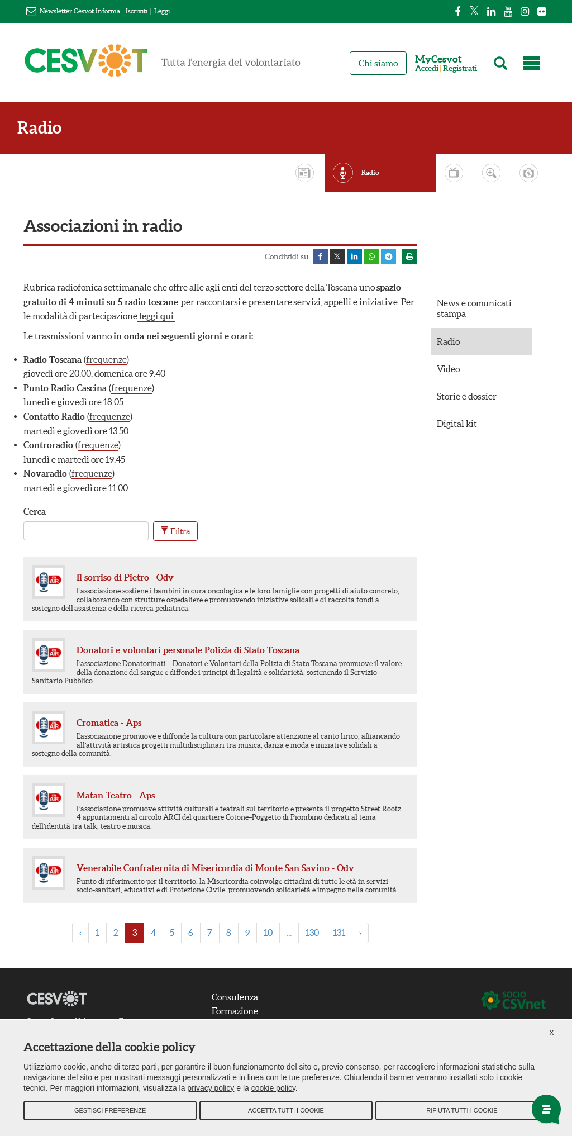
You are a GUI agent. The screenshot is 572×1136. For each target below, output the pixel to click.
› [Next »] (360, 934)
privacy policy (210, 1091)
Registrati (460, 68)
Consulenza (238, 998)
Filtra (175, 532)
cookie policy (273, 1091)
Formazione (238, 1012)
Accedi (426, 68)
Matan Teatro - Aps (116, 796)
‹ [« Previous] (80, 934)
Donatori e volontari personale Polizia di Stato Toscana (188, 651)
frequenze (106, 360)
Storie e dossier (467, 397)
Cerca (34, 512)
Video (448, 370)
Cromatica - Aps (109, 724)
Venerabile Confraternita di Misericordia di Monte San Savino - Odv (215, 869)
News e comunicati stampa (474, 310)
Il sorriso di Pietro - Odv (125, 579)
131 (339, 934)
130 (312, 934)
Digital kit (457, 425)
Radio (45, 127)
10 (268, 934)
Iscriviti (136, 11)
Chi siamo (378, 63)
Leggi (162, 11)
